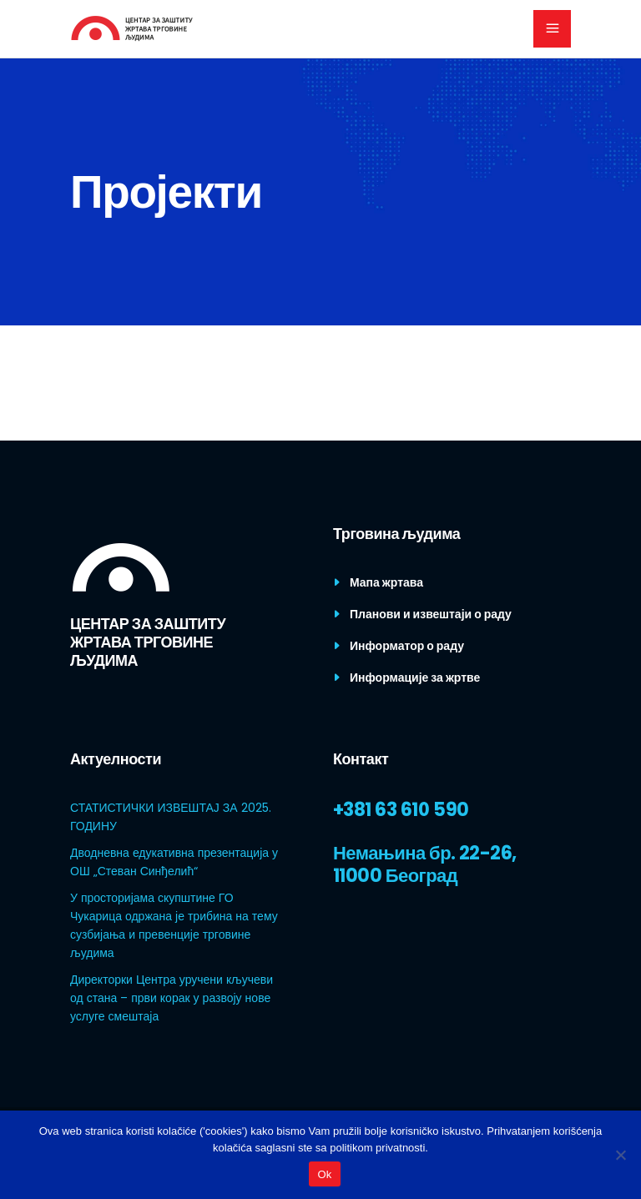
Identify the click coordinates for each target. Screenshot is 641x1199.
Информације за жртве (415, 677)
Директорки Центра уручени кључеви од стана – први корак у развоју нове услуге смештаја (171, 998)
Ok (324, 1174)
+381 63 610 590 (401, 810)
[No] (620, 1154)
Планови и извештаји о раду (431, 614)
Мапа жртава (386, 582)
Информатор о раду (407, 645)
